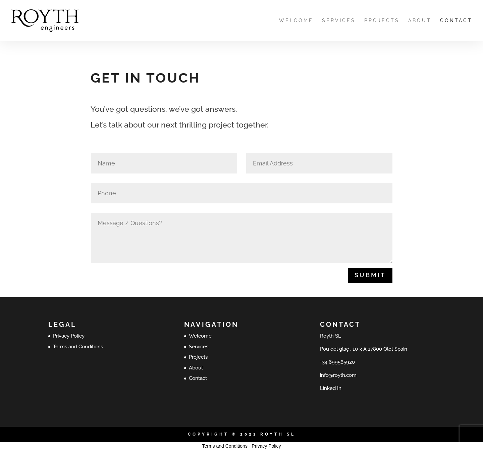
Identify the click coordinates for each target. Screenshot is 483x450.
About (419, 20)
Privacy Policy (69, 336)
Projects (381, 20)
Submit (370, 275)
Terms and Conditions (78, 347)
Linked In (330, 388)
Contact (456, 20)
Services (339, 20)
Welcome (296, 20)
